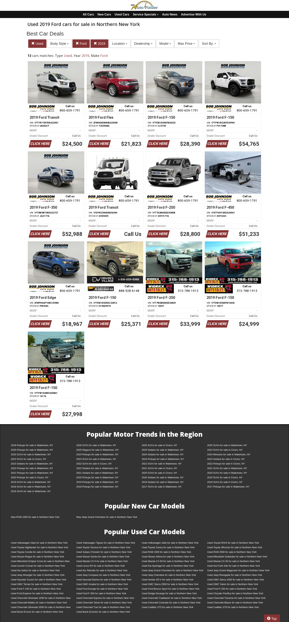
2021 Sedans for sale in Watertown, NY (97, 472)
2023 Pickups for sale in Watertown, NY (163, 459)
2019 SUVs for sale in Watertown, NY (31, 482)
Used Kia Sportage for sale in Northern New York (168, 565)
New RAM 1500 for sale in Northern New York (35, 517)
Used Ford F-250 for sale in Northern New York (232, 588)
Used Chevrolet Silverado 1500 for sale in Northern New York (41, 599)
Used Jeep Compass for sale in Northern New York (103, 575)
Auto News (169, 14)
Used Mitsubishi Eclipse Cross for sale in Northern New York (40, 562)
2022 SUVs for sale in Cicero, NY (94, 463)
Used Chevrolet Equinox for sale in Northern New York (105, 598)
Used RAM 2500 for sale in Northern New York (232, 552)
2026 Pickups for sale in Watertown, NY (32, 445)
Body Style (59, 43)
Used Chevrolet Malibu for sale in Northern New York (39, 602)
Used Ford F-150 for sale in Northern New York (36, 588)
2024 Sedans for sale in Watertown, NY (163, 454)
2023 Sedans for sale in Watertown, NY (32, 463)
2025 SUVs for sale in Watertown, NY (227, 445)
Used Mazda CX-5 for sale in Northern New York (102, 561)
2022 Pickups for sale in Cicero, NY (226, 463)
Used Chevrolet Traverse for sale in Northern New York (236, 598)
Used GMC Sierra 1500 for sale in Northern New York (235, 579)
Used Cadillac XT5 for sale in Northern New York (167, 607)
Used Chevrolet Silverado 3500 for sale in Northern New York (41, 608)
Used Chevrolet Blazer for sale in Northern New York (235, 602)
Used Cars (122, 14)
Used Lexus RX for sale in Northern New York (100, 565)
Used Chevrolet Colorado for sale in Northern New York (171, 602)
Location (119, 43)
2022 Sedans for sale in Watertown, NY (97, 468)
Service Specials (146, 14)
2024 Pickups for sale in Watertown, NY (97, 454)
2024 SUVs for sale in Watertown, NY (31, 454)
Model (165, 43)
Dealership (143, 43)
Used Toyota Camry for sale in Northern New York (168, 547)
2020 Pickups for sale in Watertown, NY (97, 477)
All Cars (88, 14)
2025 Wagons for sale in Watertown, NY (97, 449)
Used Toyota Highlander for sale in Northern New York (39, 547)
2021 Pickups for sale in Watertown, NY (32, 472)
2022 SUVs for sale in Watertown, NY (162, 463)
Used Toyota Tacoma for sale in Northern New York (103, 547)
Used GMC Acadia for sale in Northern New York (102, 584)
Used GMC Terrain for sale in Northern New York (36, 584)
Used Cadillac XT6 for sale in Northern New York (233, 607)
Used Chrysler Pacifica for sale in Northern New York (235, 593)
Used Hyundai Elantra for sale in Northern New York (103, 579)
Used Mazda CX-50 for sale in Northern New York (168, 561)
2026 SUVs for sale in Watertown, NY (96, 445)
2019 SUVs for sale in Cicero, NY (225, 477)
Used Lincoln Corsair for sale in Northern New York (38, 565)
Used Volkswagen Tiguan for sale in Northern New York (105, 542)
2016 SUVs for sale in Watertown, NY (31, 491)
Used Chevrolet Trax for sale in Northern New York (103, 607)
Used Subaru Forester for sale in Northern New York (104, 552)
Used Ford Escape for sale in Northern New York (102, 588)
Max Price (186, 43)
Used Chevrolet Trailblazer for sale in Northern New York (172, 598)
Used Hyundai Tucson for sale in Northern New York (38, 579)
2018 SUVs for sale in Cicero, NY (225, 482)
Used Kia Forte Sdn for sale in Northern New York (233, 565)
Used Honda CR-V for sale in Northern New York (167, 579)
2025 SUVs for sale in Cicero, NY (159, 445)
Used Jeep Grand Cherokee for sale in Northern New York (172, 570)
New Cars (104, 14)
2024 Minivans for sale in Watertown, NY (228, 454)
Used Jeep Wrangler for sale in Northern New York (38, 575)
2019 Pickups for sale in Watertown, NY (97, 482)
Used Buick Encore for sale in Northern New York (37, 611)
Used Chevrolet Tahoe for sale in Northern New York (104, 602)
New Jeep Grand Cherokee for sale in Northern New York (106, 517)
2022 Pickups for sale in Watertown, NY (32, 468)
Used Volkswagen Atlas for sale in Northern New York (39, 542)
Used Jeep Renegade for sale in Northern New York (234, 575)
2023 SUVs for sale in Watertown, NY (96, 459)
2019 (99, 43)
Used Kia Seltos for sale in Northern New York (35, 570)
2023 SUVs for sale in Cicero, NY (28, 459)
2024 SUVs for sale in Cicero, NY (225, 449)
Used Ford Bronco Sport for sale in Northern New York (170, 588)
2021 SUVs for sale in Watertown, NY (227, 468)
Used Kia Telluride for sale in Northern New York (101, 570)
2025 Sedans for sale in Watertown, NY (163, 449)
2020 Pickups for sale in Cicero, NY (29, 477)
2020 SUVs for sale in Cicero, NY (159, 472)
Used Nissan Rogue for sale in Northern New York (37, 556)
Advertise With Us (193, 14)
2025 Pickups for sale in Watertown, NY (32, 449)
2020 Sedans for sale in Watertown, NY (163, 477)
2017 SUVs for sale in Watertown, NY (162, 486)
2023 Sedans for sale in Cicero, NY (226, 459)
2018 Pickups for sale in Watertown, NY (97, 486)
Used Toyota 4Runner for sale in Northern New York (234, 547)
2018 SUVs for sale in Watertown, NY (31, 486)
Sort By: (209, 43)
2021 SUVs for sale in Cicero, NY (159, 468)
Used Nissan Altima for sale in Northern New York (168, 556)
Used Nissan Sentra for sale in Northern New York (102, 556)
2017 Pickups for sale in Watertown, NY (228, 486)
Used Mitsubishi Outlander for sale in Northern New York (237, 556)
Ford (81, 43)
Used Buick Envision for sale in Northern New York (103, 611)
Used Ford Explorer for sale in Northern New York (37, 593)
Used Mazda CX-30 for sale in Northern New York (233, 561)
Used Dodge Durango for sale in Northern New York (169, 593)
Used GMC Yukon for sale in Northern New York (232, 584)
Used (37, 43)
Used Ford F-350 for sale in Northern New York (101, 593)
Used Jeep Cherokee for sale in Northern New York (169, 575)
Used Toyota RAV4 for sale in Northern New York (233, 542)
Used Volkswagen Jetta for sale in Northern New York (170, 542)
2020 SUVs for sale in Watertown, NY (227, 472)
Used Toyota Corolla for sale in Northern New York (37, 552)
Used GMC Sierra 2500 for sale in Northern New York (170, 584)
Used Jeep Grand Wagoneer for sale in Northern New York (238, 570)
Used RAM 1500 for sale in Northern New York (166, 552)
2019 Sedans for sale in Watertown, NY (163, 482)
